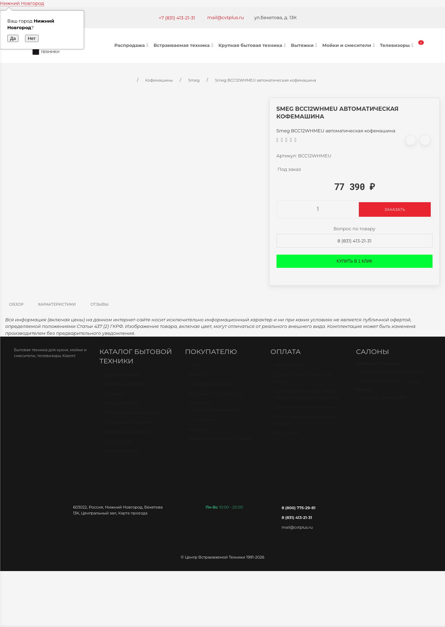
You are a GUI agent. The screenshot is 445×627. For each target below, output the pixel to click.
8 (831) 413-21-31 (354, 241)
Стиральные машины (128, 425)
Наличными (288, 368)
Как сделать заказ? (210, 387)
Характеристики (57, 304)
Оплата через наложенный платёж (306, 423)
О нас (194, 368)
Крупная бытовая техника (253, 45)
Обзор (16, 304)
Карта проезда (132, 513)
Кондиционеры (121, 454)
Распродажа (132, 45)
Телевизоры (397, 45)
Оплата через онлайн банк (305, 410)
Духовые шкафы (122, 377)
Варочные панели (124, 387)
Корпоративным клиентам (219, 441)
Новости (198, 432)
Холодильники (120, 406)
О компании (202, 422)
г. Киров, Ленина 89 (383, 400)
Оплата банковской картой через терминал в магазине (307, 397)
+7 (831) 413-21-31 (177, 17)
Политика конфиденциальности (214, 409)
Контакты (199, 377)
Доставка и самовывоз (214, 396)
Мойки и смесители (349, 45)
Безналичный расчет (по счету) (303, 381)
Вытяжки (305, 45)
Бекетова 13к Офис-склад (389, 384)
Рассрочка (286, 436)
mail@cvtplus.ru (225, 17)
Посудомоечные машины (133, 416)
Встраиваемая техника (184, 45)
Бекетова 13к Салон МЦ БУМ (393, 375)
